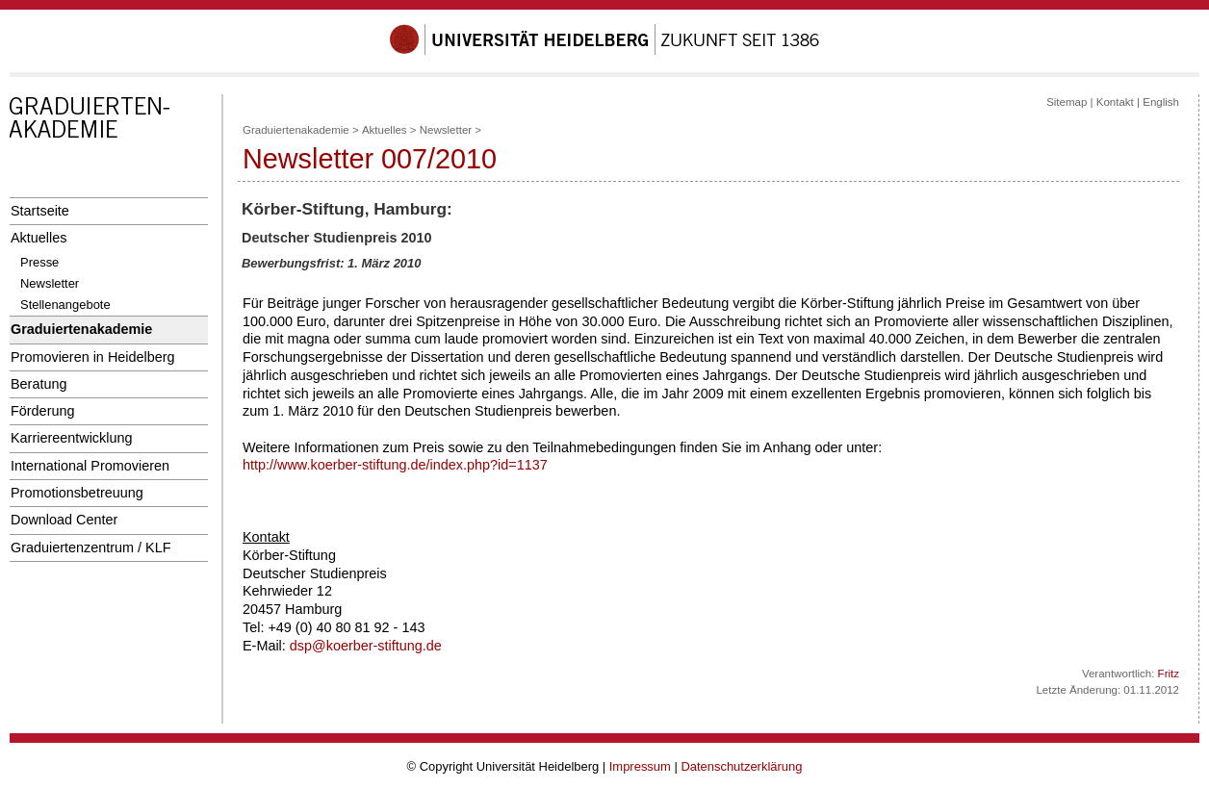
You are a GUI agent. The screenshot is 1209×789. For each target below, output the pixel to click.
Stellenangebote (65, 304)
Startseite (40, 210)
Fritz (1168, 673)
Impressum (640, 766)
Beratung (38, 384)
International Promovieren (90, 465)
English (1161, 102)
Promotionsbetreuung (77, 492)
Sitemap (1066, 102)
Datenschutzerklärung (741, 766)
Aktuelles (38, 237)
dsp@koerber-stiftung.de (366, 645)
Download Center (64, 519)
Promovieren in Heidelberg (93, 357)
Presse (39, 262)
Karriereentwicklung (72, 437)
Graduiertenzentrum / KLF (91, 547)
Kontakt (1115, 102)
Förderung (42, 411)
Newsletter (49, 283)
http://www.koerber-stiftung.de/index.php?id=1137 (395, 464)
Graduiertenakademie (81, 329)
